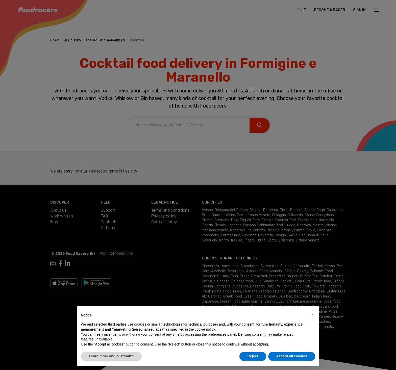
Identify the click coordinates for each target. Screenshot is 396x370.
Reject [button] (252, 356)
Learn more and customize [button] (111, 356)
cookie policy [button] (205, 329)
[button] (313, 314)
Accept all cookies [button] (291, 356)
